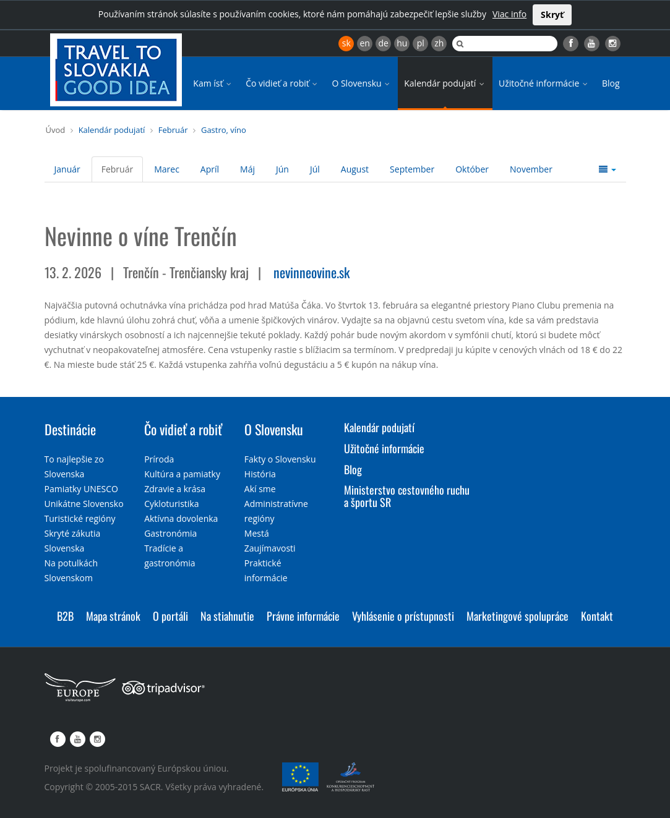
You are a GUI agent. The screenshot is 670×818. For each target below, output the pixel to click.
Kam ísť (213, 83)
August (355, 169)
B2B (65, 616)
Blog (611, 83)
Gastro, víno (223, 129)
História (260, 474)
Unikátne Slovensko (84, 503)
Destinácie (70, 429)
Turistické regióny (80, 518)
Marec (166, 169)
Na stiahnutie (227, 616)
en (364, 43)
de (384, 43)
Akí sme (260, 489)
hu (402, 43)
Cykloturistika (171, 503)
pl (420, 43)
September (412, 169)
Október (472, 169)
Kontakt (597, 616)
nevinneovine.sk (311, 272)
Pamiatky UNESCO (81, 489)
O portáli (170, 616)
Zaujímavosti (270, 548)
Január (67, 169)
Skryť (552, 14)
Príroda (159, 459)
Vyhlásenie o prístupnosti (403, 616)
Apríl (209, 169)
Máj (247, 169)
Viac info (509, 14)
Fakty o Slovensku (280, 459)
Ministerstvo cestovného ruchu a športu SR (407, 496)
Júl (315, 169)
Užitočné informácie (544, 83)
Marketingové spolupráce (517, 616)
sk (346, 43)
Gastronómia (170, 533)
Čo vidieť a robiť (282, 83)
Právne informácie (303, 616)
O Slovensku (362, 83)
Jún (282, 169)
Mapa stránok (113, 616)
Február (173, 129)
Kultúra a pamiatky (182, 474)
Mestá (256, 533)
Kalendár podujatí (445, 83)
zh (439, 43)
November (531, 169)
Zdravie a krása (174, 489)
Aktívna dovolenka (181, 518)
